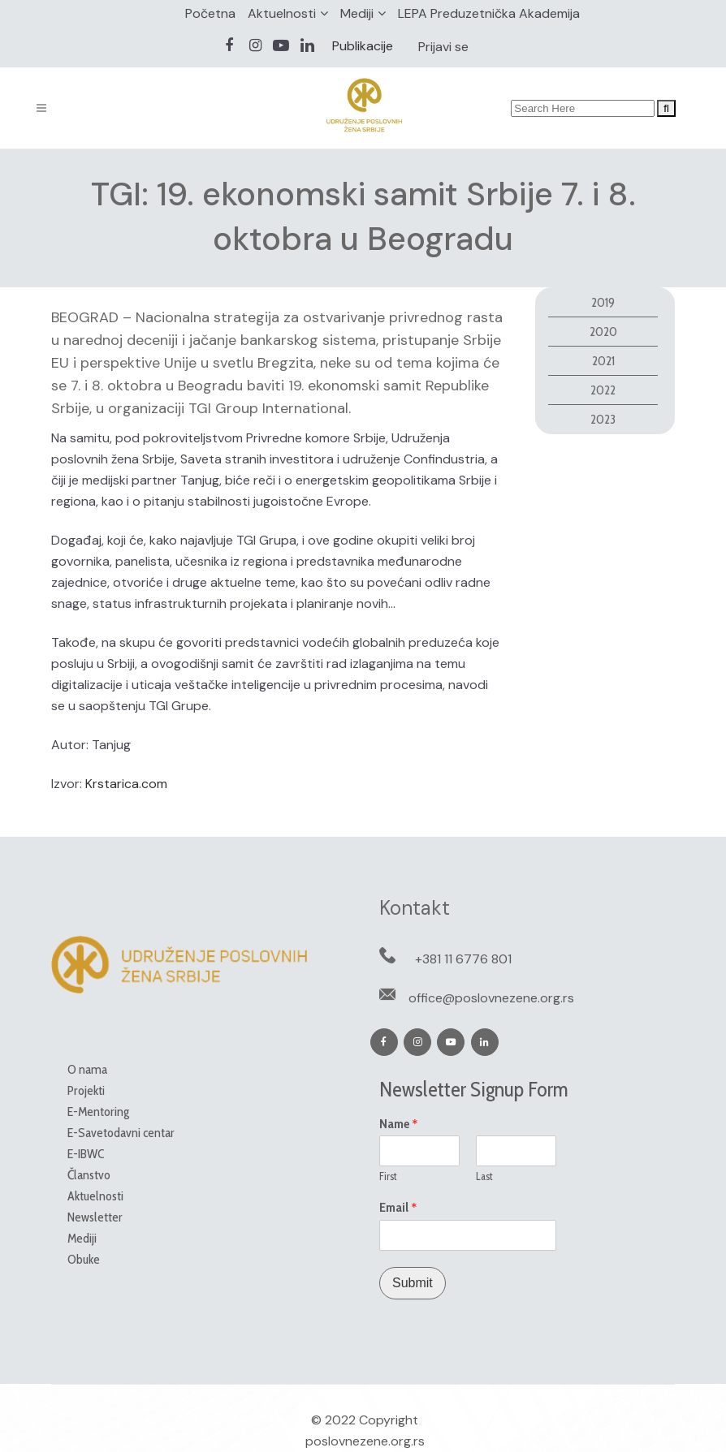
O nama (87, 1069)
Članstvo (88, 1175)
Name (398, 1124)
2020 (603, 331)
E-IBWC (85, 1153)
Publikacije (362, 45)
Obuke (83, 1259)
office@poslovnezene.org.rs (491, 997)
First (388, 1176)
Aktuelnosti (282, 13)
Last (484, 1176)
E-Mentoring (98, 1111)
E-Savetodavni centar (121, 1132)
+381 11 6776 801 (463, 958)
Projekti (86, 1090)
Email (398, 1208)
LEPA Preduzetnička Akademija (489, 13)
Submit (412, 1283)
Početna (210, 13)
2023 (603, 419)
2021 (603, 360)
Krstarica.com (126, 783)
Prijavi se (443, 46)
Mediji (357, 13)
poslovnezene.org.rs (365, 1441)
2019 (603, 302)
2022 (603, 390)
